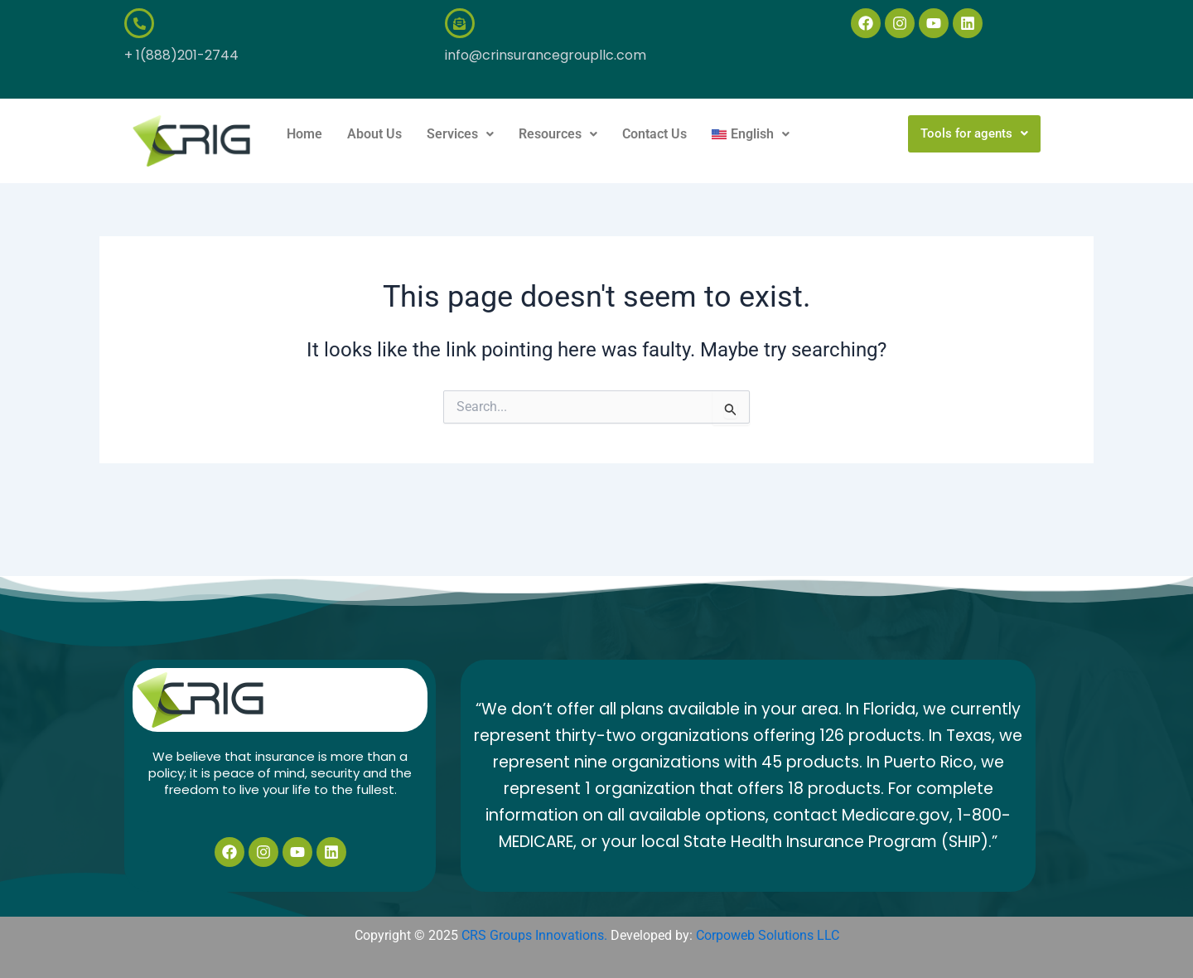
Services (460, 134)
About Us (374, 134)
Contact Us (654, 134)
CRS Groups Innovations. (534, 935)
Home (304, 134)
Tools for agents (974, 133)
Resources (558, 134)
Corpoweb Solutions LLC (767, 935)
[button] (460, 134)
